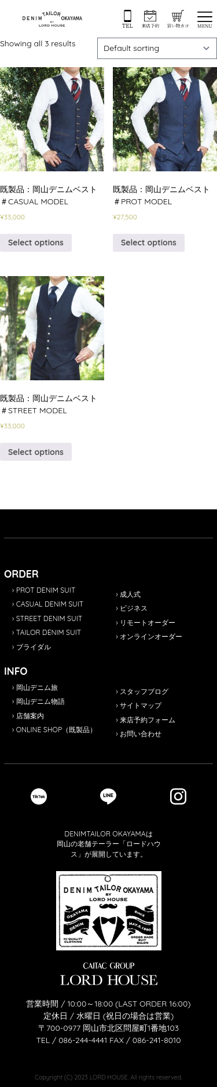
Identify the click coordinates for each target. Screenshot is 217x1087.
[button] (205, 20)
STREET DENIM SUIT (49, 618)
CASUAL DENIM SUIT (50, 604)
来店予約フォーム (147, 719)
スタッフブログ (144, 691)
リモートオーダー (147, 622)
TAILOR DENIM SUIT (48, 632)
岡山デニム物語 (40, 701)
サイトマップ (140, 705)
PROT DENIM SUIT (46, 590)
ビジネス (134, 608)
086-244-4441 (82, 1040)
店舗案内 (30, 715)
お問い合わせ (140, 733)
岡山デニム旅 (37, 687)
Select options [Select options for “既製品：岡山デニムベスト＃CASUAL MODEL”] (36, 242)
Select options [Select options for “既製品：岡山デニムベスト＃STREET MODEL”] (36, 452)
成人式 (130, 594)
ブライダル (33, 646)
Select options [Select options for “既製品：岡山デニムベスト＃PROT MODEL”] (148, 242)
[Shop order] (157, 48)
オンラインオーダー (151, 636)
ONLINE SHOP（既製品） (56, 729)
